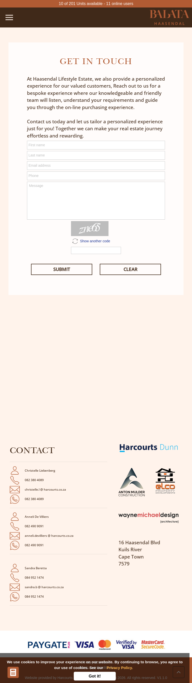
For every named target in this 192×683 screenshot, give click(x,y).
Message (96, 200)
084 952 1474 (34, 577)
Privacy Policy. (120, 668)
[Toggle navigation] (9, 17)
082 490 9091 (34, 526)
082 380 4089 (34, 480)
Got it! (95, 676)
